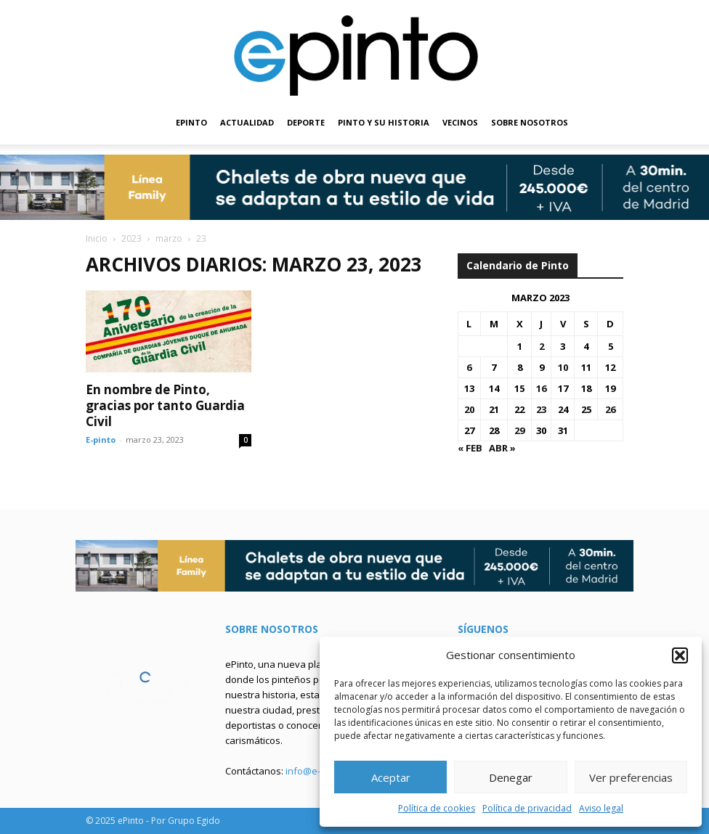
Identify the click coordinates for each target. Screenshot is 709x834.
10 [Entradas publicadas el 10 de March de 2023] (563, 367)
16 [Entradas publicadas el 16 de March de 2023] (541, 388)
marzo (168, 238)
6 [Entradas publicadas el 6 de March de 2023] (468, 367)
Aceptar (390, 777)
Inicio (97, 238)
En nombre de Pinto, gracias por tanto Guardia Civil (165, 405)
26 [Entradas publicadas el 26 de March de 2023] (610, 409)
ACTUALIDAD (247, 122)
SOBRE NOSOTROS (529, 122)
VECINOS (460, 122)
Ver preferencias (631, 777)
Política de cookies (436, 808)
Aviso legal (601, 808)
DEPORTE (306, 122)
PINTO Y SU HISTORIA (383, 122)
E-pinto (101, 439)
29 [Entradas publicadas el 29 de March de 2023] (519, 430)
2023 (131, 238)
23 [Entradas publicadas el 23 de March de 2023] (541, 409)
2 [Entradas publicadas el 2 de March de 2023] (541, 346)
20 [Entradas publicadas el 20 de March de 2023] (469, 409)
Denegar (510, 777)
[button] (680, 655)
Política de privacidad (527, 808)
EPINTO (191, 122)
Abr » (502, 447)
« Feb (470, 447)
